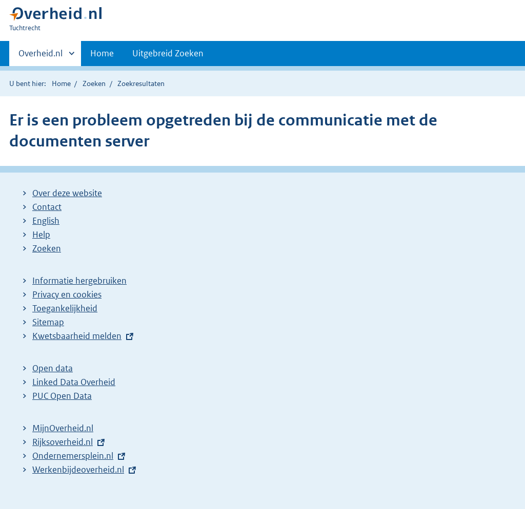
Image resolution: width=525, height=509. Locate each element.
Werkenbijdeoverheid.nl (78, 469)
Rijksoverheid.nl (62, 442)
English (45, 220)
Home (102, 53)
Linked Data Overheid (73, 382)
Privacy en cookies (67, 294)
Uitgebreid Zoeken (168, 53)
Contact (47, 207)
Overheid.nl (40, 56)
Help (41, 234)
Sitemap (48, 322)
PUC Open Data (62, 395)
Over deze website (67, 193)
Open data (52, 368)
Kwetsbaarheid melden (77, 336)
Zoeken (94, 83)
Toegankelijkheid (64, 308)
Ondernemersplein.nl (72, 455)
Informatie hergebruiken (79, 280)
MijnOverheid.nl (62, 428)
